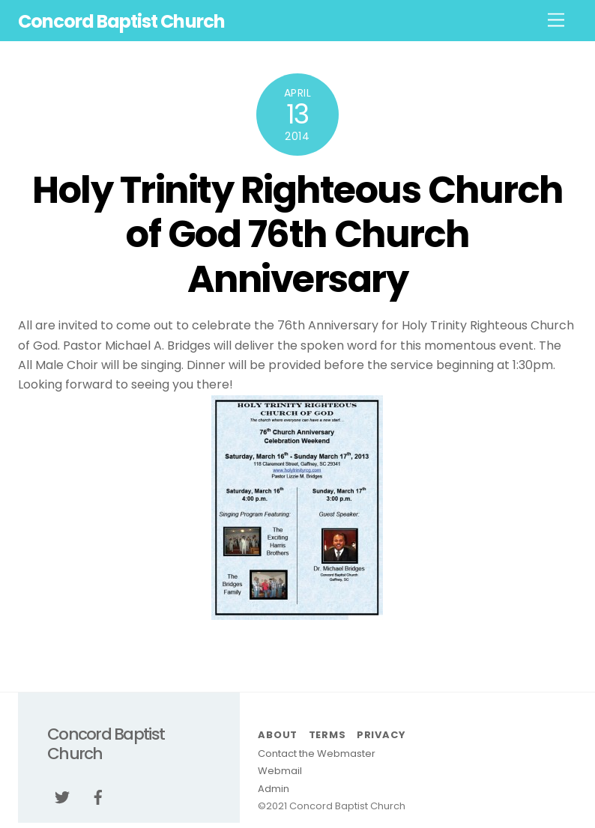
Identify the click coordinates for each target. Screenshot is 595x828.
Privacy (381, 735)
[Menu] (556, 20)
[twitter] (62, 795)
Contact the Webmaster (316, 753)
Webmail (280, 771)
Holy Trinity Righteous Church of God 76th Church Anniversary (297, 234)
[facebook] (98, 795)
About (278, 735)
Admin (273, 789)
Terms (327, 735)
